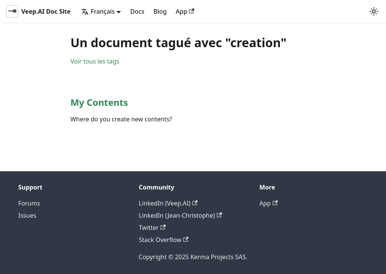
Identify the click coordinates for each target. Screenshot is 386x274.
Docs (137, 11)
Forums (29, 203)
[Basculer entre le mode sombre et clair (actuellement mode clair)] (374, 11)
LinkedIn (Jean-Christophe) (180, 215)
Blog (160, 11)
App (185, 11)
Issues (27, 215)
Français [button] (97, 11)
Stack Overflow (163, 240)
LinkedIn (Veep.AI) (168, 203)
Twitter (152, 227)
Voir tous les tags (94, 61)
